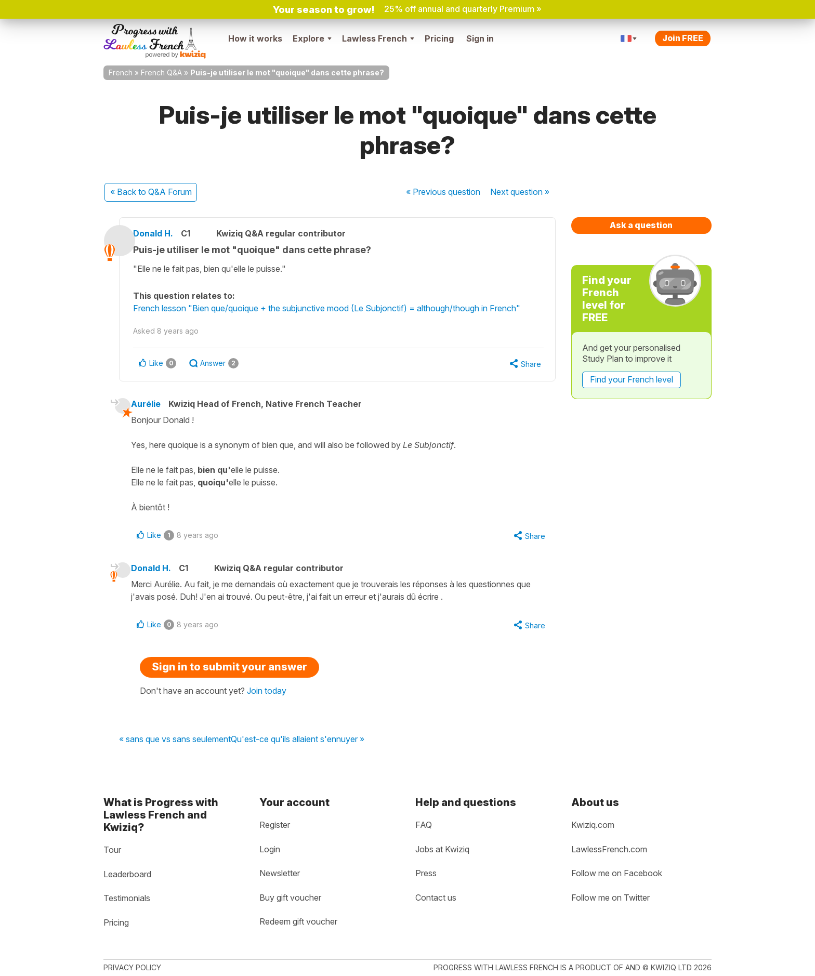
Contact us (435, 897)
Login (269, 849)
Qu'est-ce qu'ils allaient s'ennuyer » (297, 744)
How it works (255, 38)
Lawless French (378, 38)
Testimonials (126, 898)
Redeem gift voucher (298, 921)
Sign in (480, 38)
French (121, 72)
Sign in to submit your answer (229, 671)
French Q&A (161, 72)
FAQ (423, 825)
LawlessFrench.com (609, 849)
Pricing (439, 38)
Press (426, 873)
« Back (151, 192)
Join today (266, 695)
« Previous (443, 192)
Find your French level (631, 379)
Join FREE (682, 38)
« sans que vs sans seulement (175, 744)
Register (274, 825)
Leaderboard (127, 874)
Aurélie (155, 405)
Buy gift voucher (290, 897)
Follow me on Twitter (610, 897)
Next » (519, 192)
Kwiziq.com (592, 825)
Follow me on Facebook (616, 873)
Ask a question (641, 225)
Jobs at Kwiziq (442, 849)
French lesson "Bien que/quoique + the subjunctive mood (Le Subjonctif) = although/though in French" (339, 308)
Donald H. (166, 233)
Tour (112, 850)
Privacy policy (132, 967)
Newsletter (279, 873)
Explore (312, 38)
